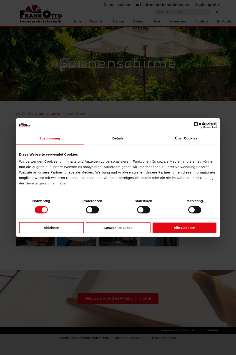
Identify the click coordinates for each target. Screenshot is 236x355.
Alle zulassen (184, 228)
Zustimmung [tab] (50, 138)
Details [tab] (118, 138)
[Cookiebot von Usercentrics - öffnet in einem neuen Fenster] (197, 125)
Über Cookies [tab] (186, 138)
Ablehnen (51, 228)
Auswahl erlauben (118, 228)
